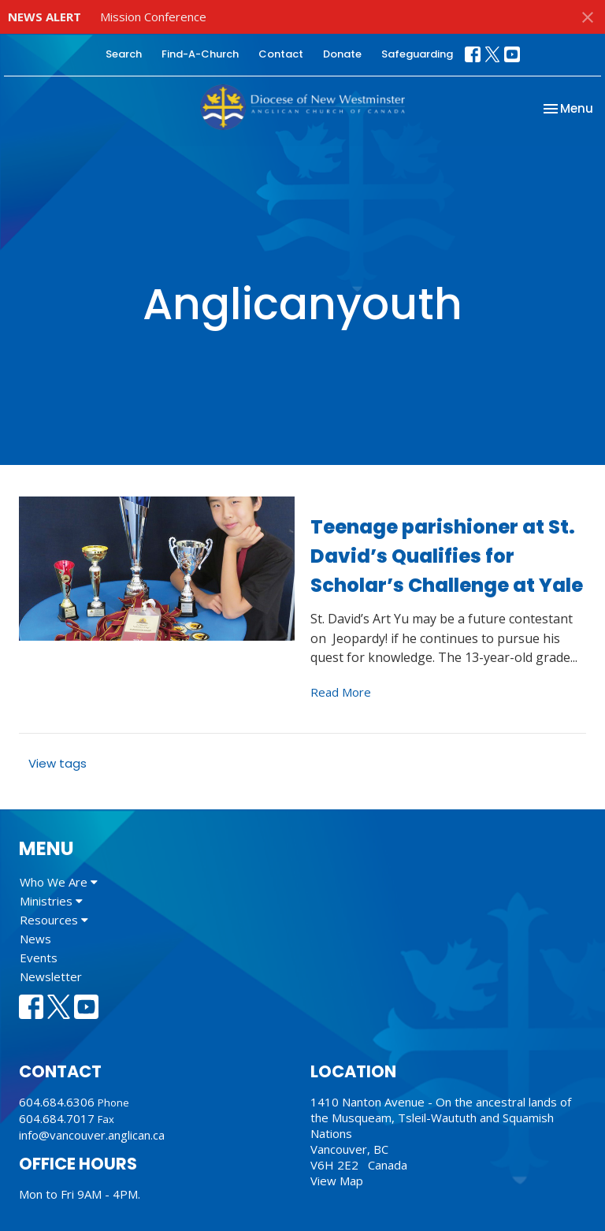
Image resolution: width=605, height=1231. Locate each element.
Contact (280, 53)
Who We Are (59, 882)
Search (124, 53)
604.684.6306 (57, 1102)
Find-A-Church (200, 53)
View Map (336, 1180)
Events (39, 957)
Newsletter (51, 976)
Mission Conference (153, 16)
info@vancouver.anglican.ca (92, 1135)
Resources (54, 920)
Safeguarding (417, 53)
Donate (342, 53)
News (35, 938)
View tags (57, 763)
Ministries (51, 901)
